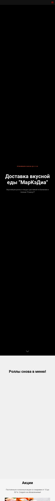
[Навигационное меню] (52, 2)
